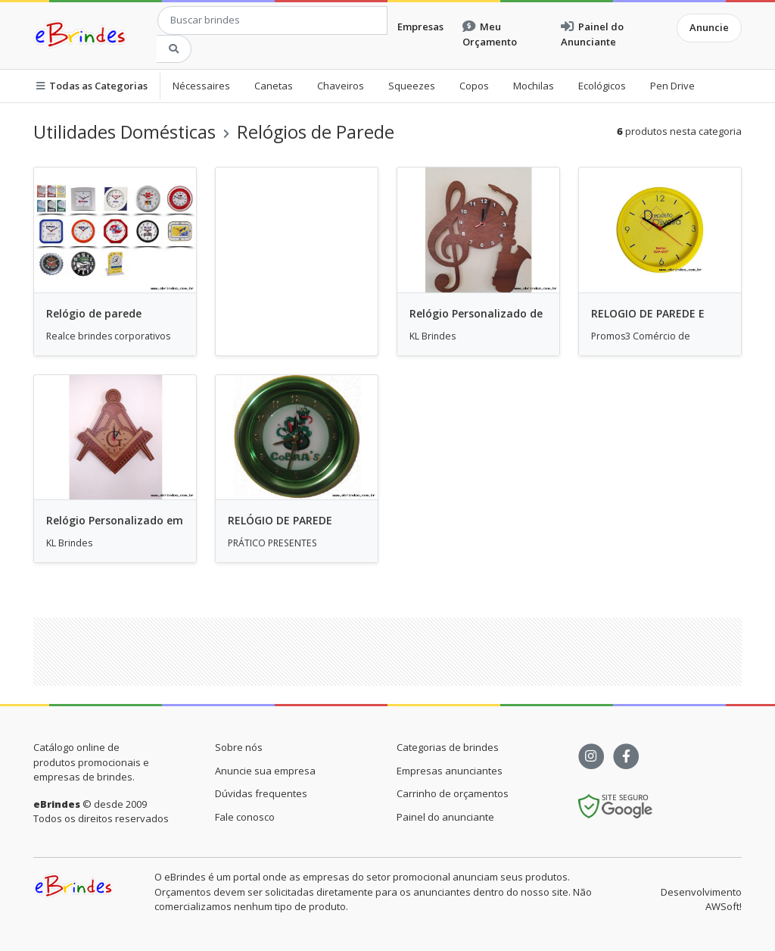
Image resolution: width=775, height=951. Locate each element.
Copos (474, 85)
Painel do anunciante (445, 817)
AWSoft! (723, 906)
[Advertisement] (400, 652)
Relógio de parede (94, 313)
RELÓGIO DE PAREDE (280, 520)
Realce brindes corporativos (108, 336)
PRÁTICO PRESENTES (272, 543)
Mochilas (533, 85)
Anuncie (709, 27)
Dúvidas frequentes (261, 793)
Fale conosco (245, 817)
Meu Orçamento (489, 34)
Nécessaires (201, 85)
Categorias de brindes (448, 747)
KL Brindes (432, 336)
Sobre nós (239, 747)
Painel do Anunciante (592, 34)
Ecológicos (602, 85)
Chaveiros (340, 85)
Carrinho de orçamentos (453, 793)
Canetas (273, 85)
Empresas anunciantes (450, 770)
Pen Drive (672, 85)
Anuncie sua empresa (265, 770)
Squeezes (411, 85)
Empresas (420, 26)
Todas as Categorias (92, 85)
